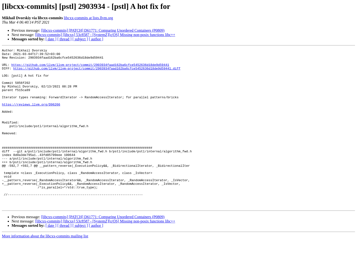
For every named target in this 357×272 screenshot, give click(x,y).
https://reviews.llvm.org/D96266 (31, 116)
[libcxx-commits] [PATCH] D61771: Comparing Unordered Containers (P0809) (103, 30)
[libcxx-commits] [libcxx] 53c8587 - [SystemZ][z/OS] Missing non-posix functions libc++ (105, 35)
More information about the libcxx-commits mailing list (45, 268)
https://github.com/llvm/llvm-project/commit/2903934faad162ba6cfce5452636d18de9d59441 (90, 68)
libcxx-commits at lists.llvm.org (88, 18)
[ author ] (96, 39)
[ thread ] (64, 39)
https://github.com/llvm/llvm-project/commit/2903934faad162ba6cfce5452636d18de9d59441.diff (96, 72)
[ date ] (51, 39)
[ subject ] (80, 39)
